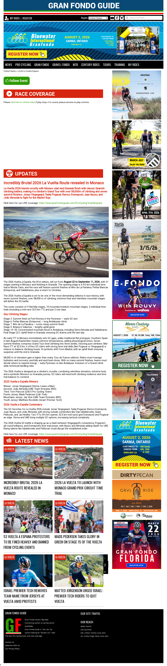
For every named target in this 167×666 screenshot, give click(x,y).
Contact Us (9, 642)
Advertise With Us (12, 645)
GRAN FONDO (41, 64)
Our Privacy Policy (12, 648)
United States (10, 71)
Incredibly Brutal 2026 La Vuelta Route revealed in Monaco (23, 488)
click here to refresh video (23, 102)
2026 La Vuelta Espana (28, 71)
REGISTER (27, 18)
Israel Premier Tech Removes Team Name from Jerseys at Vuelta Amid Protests (25, 596)
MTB (75, 64)
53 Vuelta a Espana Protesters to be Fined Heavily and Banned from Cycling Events (27, 542)
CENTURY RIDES (90, 64)
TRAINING (119, 64)
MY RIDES (15, 18)
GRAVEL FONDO (61, 64)
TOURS (107, 64)
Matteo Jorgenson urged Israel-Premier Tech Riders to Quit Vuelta (78, 596)
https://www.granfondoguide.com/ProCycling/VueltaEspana (70, 203)
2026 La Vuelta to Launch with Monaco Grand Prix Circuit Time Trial (78, 488)
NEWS (8, 64)
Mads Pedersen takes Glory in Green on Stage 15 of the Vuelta (78, 539)
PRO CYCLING (23, 64)
